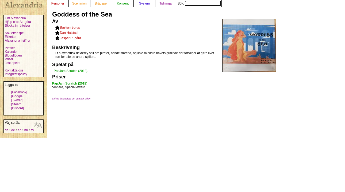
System (144, 3)
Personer (57, 3)
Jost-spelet (12, 63)
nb (26, 130)
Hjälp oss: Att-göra (18, 22)
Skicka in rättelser (17, 25)
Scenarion (79, 3)
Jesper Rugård (70, 38)
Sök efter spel (14, 33)
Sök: (199, 3)
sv (32, 130)
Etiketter (11, 37)
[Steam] (16, 104)
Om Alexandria (15, 18)
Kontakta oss (14, 70)
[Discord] (17, 108)
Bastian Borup (70, 27)
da (6, 130)
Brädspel (101, 3)
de (13, 130)
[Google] (17, 96)
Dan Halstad (69, 33)
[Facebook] (19, 92)
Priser (9, 59)
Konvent (123, 3)
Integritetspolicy (16, 74)
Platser (10, 48)
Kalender (11, 52)
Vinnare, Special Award (68, 87)
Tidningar (166, 3)
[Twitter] (16, 100)
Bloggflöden (13, 55)
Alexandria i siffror (17, 40)
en (19, 130)
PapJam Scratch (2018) (70, 71)
